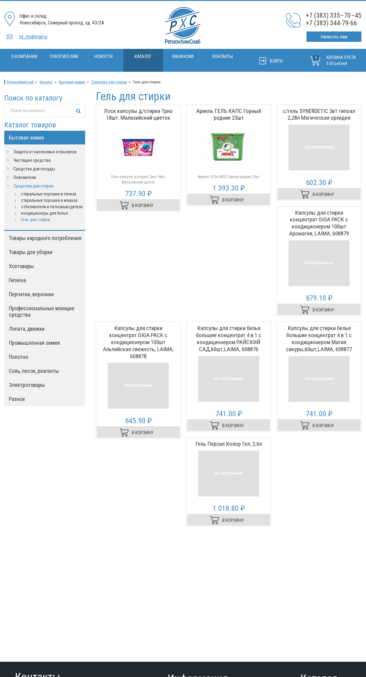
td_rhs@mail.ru (33, 37)
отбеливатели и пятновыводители (52, 206)
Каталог (143, 56)
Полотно (18, 357)
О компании (24, 56)
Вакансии (183, 56)
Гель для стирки (35, 219)
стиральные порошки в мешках (49, 200)
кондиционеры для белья (44, 213)
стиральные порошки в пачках (48, 193)
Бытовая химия (72, 82)
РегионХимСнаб (20, 82)
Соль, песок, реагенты (34, 371)
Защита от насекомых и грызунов (45, 152)
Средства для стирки (109, 82)
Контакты (222, 56)
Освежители (24, 177)
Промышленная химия (34, 343)
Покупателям (64, 56)
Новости (103, 56)
